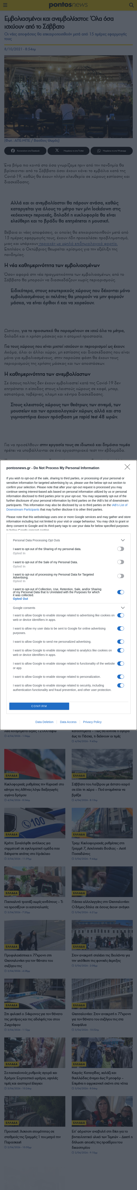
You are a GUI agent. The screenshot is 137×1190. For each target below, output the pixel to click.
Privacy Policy (92, 722)
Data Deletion (44, 722)
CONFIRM (40, 706)
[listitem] (68, 539)
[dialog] (68, 595)
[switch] (120, 548)
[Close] (129, 468)
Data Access (68, 722)
